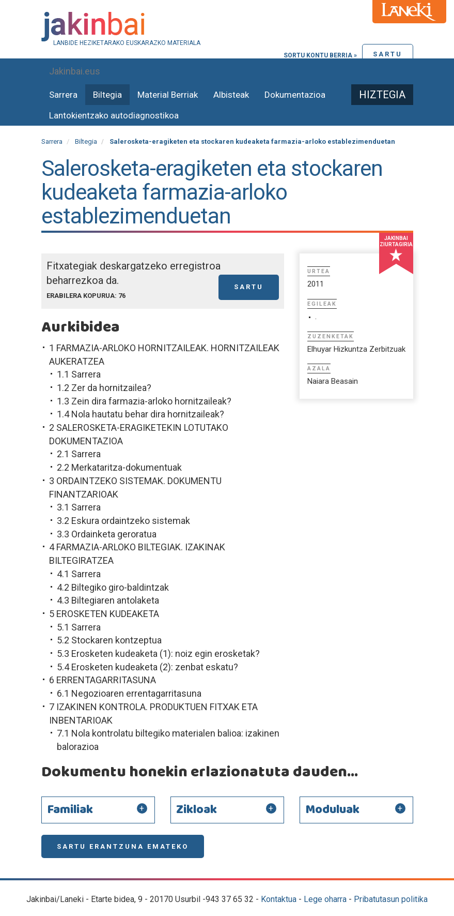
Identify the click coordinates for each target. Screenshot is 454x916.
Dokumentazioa (294, 94)
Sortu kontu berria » (320, 55)
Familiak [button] (70, 810)
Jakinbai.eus (74, 71)
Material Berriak (167, 94)
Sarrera (63, 94)
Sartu (387, 54)
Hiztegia (382, 94)
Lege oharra (325, 899)
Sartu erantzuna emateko (123, 846)
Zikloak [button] (196, 810)
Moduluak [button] (332, 810)
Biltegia (107, 94)
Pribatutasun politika (391, 899)
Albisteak (231, 94)
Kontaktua (278, 899)
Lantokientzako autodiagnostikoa (114, 115)
